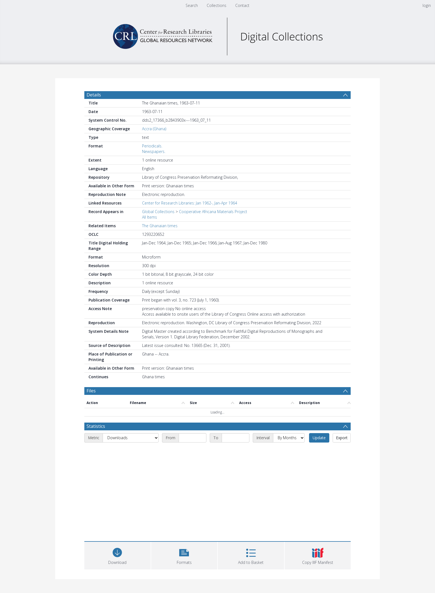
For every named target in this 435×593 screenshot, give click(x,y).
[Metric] (131, 438)
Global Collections (158, 211)
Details (94, 95)
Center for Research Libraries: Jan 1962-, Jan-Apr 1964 (189, 203)
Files (91, 391)
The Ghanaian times (160, 225)
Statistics (96, 426)
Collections (216, 5)
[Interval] (289, 438)
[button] (184, 555)
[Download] (117, 555)
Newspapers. (153, 151)
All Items (149, 217)
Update (319, 437)
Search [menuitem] (192, 5)
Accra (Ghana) (154, 128)
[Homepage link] (217, 35)
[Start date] (192, 438)
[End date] (235, 438)
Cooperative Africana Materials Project (213, 211)
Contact (242, 5)
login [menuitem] (427, 5)
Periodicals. (152, 146)
